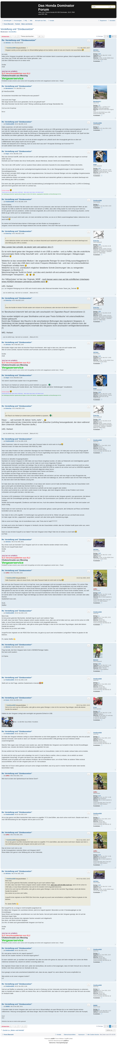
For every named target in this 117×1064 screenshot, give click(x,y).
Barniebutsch (97, 101)
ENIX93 (95, 1005)
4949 (99, 168)
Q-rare (95, 707)
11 (99, 444)
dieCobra (95, 50)
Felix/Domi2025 (97, 440)
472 (99, 711)
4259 (99, 664)
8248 (99, 593)
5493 (99, 54)
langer (95, 164)
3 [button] (112, 36)
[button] (105, 36)
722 (99, 105)
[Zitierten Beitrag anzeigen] (28, 48)
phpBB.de (66, 1040)
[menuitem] (17, 20)
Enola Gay (96, 240)
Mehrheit (95, 660)
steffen (95, 589)
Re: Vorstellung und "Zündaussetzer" (19, 40)
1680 (99, 244)
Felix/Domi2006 (11, 48)
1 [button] (107, 36)
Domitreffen (12, 32)
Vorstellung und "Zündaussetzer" (17, 29)
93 (99, 1009)
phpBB (52, 1038)
